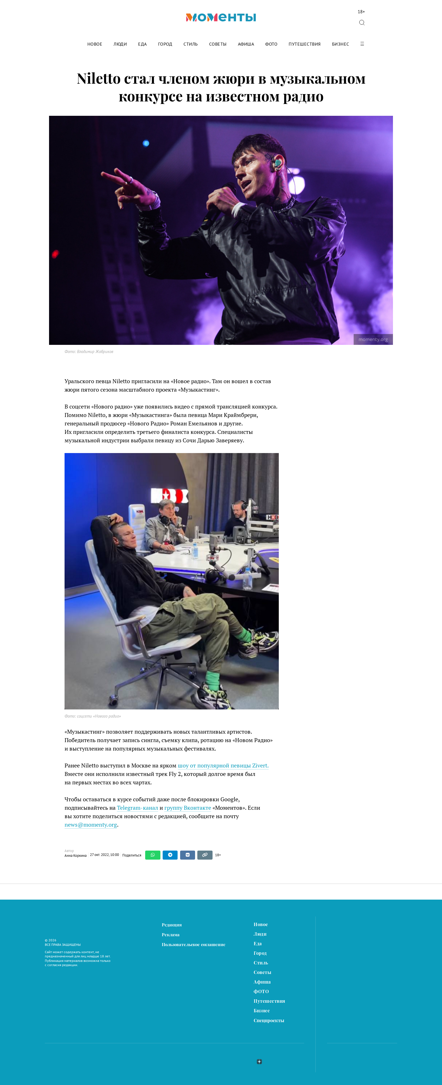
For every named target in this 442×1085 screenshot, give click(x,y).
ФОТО (271, 44)
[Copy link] (205, 855)
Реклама (171, 934)
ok (273, 1061)
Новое (95, 44)
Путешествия (305, 44)
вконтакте (229, 1061)
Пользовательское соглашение (194, 944)
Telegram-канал (137, 807)
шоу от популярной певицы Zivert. (223, 765)
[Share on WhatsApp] (152, 855)
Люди (120, 44)
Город (165, 44)
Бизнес (340, 44)
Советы (218, 44)
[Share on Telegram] (170, 855)
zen (259, 1061)
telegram (245, 1061)
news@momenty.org (91, 824)
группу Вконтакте (187, 807)
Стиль (191, 44)
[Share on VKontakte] (187, 855)
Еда (142, 44)
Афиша (246, 44)
